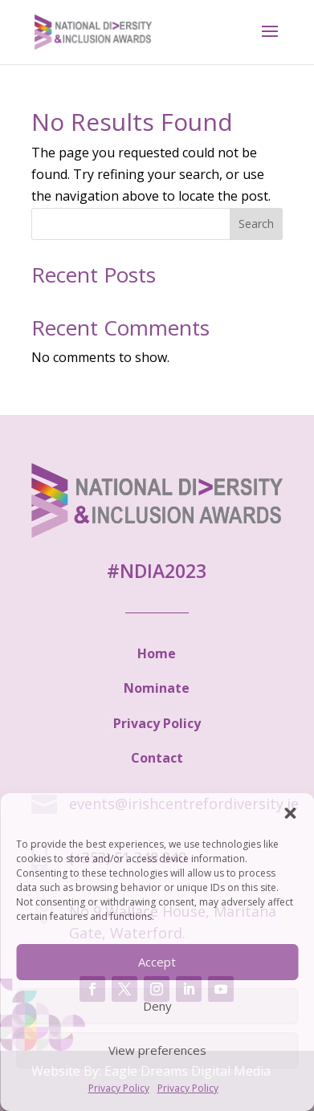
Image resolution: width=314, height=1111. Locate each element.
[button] (290, 813)
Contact (157, 758)
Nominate (157, 688)
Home (156, 653)
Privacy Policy (118, 1088)
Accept (157, 962)
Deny (157, 1006)
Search (256, 223)
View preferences (157, 1050)
